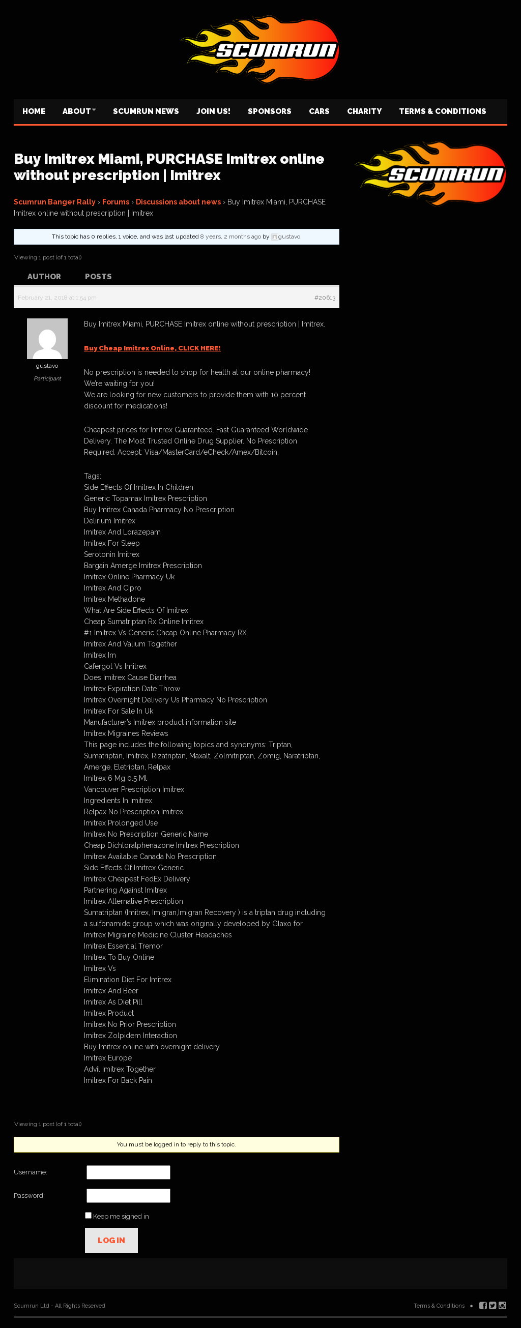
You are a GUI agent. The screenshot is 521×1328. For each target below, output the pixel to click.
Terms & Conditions (442, 111)
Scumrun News (146, 111)
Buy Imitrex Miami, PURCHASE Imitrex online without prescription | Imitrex (169, 167)
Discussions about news (178, 202)
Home (33, 111)
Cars (319, 111)
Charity (364, 111)
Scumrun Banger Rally (55, 202)
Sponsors (270, 111)
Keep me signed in (121, 1216)
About (77, 111)
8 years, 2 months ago (230, 236)
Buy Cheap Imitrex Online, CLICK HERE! (152, 348)
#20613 (324, 297)
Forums (115, 202)
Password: (29, 1195)
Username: (30, 1172)
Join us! (213, 111)
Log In (111, 1240)
